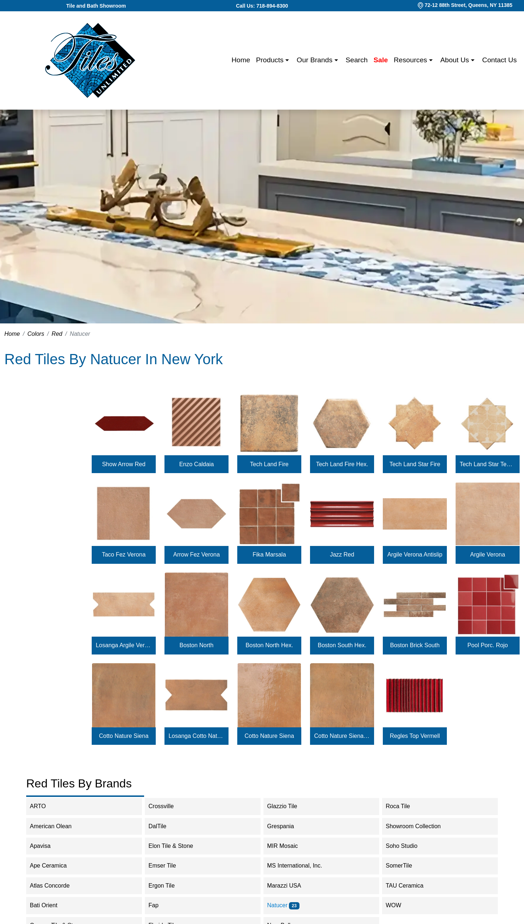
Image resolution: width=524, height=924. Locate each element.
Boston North (196, 645)
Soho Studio (407, 846)
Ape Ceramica (54, 865)
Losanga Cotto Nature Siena (196, 736)
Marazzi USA (289, 885)
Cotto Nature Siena (123, 736)
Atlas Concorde (54, 885)
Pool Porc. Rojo (487, 645)
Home (240, 60)
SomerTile (405, 865)
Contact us (499, 60)
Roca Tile (403, 806)
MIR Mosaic (288, 846)
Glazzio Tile (287, 806)
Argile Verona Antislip (414, 554)
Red (57, 334)
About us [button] (455, 60)
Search (357, 60)
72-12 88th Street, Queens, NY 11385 (468, 5)
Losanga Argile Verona (124, 645)
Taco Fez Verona (124, 554)
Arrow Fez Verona (196, 554)
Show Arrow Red (123, 464)
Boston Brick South (415, 645)
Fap (158, 905)
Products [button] (270, 60)
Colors (35, 334)
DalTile (163, 826)
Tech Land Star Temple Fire (488, 464)
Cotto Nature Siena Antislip (342, 736)
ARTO (44, 806)
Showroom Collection (418, 826)
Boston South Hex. (342, 645)
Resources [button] (411, 60)
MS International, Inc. (299, 865)
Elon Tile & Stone (176, 846)
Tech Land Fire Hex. (342, 464)
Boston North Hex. (269, 645)
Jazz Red (342, 554)
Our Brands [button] (315, 60)
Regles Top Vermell (415, 736)
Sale (381, 60)
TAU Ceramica (409, 885)
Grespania (285, 826)
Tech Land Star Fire (414, 464)
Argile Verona (487, 554)
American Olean (55, 826)
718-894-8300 (272, 6)
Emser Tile (168, 865)
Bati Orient (48, 905)
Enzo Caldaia (196, 464)
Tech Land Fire (269, 464)
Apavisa (46, 846)
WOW (398, 905)
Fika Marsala (269, 554)
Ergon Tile (166, 885)
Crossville (167, 806)
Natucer (283, 905)
